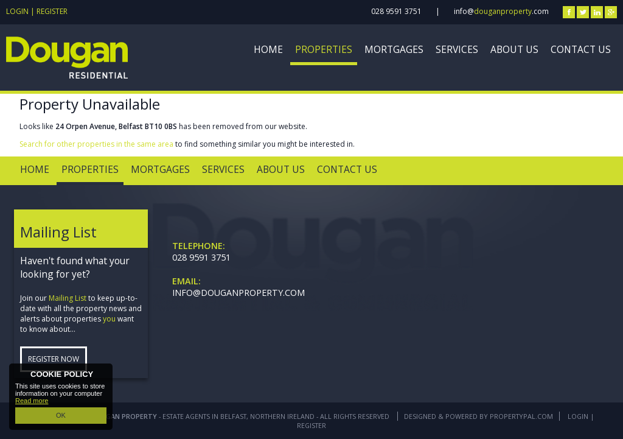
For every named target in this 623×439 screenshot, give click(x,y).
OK (61, 415)
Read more (31, 400)
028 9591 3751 (396, 11)
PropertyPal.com (521, 416)
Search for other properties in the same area (96, 144)
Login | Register (37, 11)
